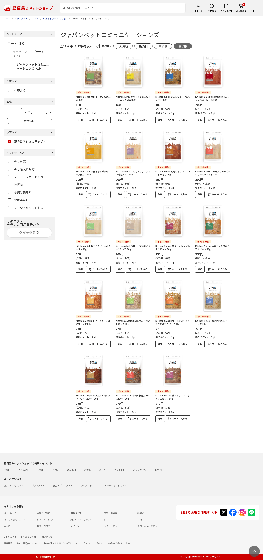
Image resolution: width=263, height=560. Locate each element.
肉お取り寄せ (77, 512)
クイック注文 (226, 10)
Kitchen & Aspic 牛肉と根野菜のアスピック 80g (133, 397)
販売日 (143, 46)
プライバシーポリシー (93, 543)
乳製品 (140, 512)
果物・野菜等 (110, 512)
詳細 (80, 119)
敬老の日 (71, 469)
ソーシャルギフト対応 (25, 207)
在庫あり (17, 90)
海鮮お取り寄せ (44, 512)
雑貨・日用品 (43, 526)
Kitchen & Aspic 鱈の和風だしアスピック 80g (212, 322)
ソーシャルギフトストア (114, 485)
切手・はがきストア (13, 485)
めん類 (7, 526)
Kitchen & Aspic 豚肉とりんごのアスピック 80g (133, 322)
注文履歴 (211, 10)
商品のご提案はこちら (119, 543)
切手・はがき (10, 512)
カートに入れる (100, 119)
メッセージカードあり (25, 177)
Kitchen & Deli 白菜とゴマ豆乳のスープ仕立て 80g (133, 247)
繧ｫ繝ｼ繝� (241, 10)
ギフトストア (38, 485)
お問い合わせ (46, 536)
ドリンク (108, 519)
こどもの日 (23, 469)
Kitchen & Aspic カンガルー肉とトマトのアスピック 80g (93, 397)
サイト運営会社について (28, 543)
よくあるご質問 (28, 536)
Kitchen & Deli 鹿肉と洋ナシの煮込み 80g (93, 98)
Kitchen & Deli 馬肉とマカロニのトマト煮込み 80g (172, 173)
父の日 (41, 469)
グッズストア (87, 485)
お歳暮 (87, 469)
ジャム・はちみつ (45, 519)
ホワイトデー (160, 469)
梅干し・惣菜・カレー (15, 519)
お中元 (55, 469)
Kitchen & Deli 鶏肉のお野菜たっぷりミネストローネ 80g (212, 98)
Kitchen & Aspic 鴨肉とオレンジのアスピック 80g (172, 247)
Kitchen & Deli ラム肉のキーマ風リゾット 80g (172, 98)
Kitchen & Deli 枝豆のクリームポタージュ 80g (93, 247)
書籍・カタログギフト (148, 526)
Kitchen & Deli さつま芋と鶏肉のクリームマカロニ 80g (133, 98)
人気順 (123, 46)
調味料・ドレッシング (81, 519)
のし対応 (17, 161)
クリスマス (119, 469)
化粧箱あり (18, 200)
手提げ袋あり (20, 192)
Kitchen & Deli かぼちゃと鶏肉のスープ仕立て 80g (93, 173)
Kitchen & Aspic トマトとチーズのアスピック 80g (93, 322)
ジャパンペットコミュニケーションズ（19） (33, 66)
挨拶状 (15, 184)
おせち (102, 469)
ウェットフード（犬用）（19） (28, 54)
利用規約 (8, 543)
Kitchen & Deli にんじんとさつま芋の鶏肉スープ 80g (133, 173)
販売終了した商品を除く (27, 141)
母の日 (7, 469)
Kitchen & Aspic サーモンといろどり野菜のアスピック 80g (172, 322)
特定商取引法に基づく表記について (61, 543)
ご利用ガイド (10, 536)
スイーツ (74, 526)
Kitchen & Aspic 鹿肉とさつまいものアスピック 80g (172, 397)
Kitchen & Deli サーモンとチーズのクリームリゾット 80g (212, 173)
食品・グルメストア (63, 485)
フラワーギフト (111, 526)
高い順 (163, 46)
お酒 (139, 519)
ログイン (198, 10)
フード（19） (17, 43)
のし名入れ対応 (21, 169)
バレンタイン (139, 469)
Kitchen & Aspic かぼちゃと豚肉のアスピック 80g (212, 247)
